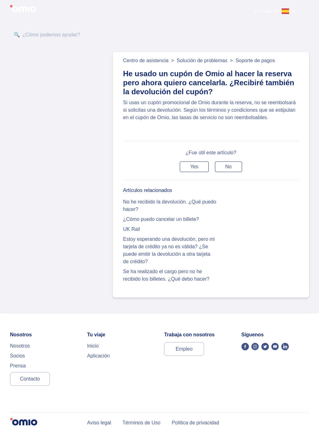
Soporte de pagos (255, 60)
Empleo (184, 349)
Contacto (30, 378)
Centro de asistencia (146, 60)
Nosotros (20, 345)
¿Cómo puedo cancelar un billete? (161, 219)
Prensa (18, 365)
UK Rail (131, 229)
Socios (17, 355)
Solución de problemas (202, 60)
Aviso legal (99, 422)
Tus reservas (266, 11)
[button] (194, 166)
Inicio (93, 345)
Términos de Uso (141, 422)
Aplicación (98, 355)
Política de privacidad (195, 422)
